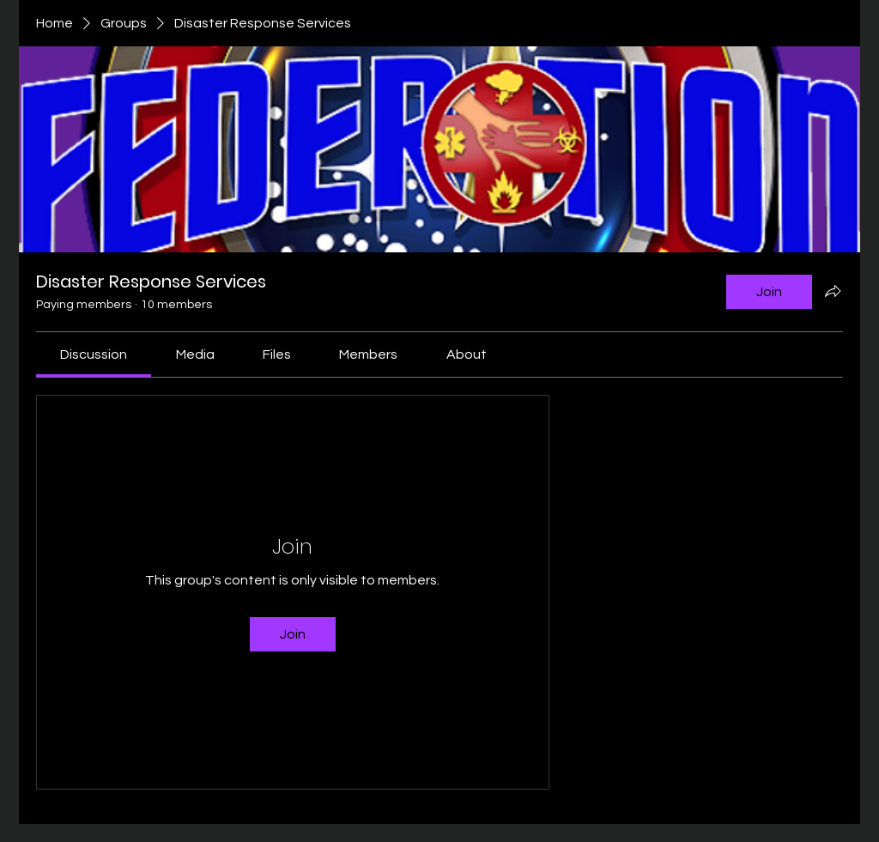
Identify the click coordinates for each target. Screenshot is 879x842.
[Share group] (832, 291)
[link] (93, 354)
